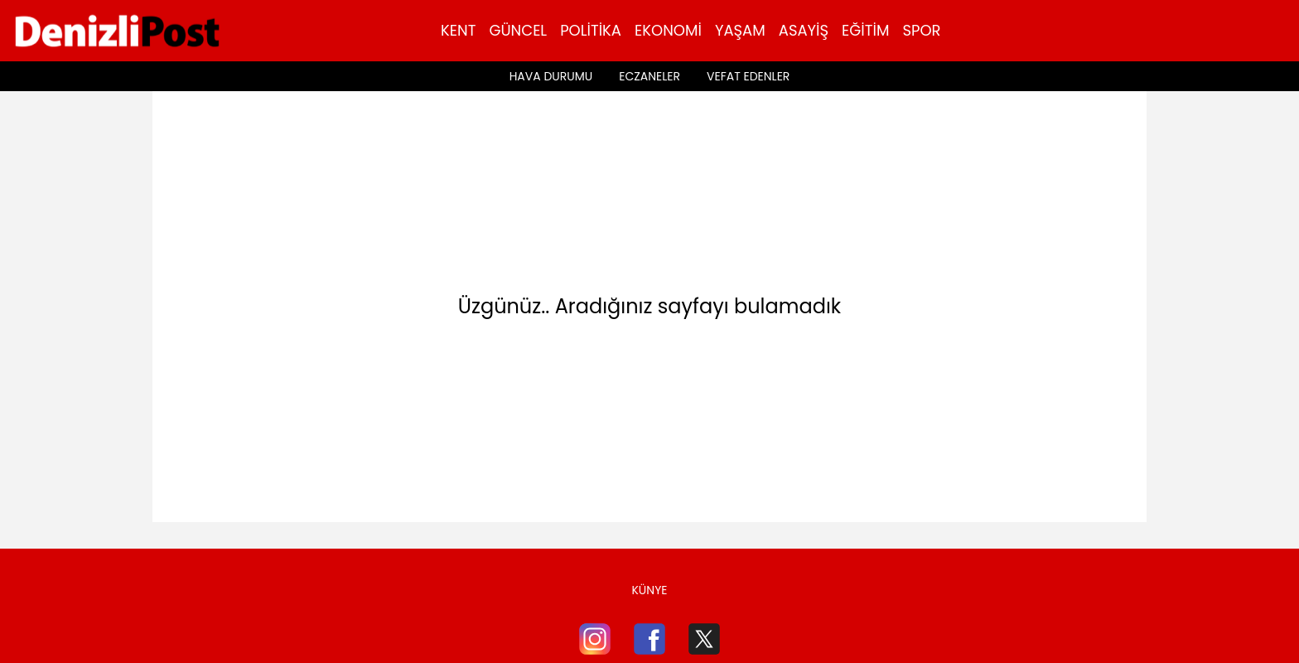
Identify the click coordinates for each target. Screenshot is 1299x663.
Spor (921, 30)
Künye (649, 590)
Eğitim (865, 30)
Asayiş (803, 30)
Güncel (518, 30)
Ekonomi (668, 30)
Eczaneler (649, 76)
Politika (590, 30)
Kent (458, 30)
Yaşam (740, 30)
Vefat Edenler (748, 76)
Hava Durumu (551, 76)
